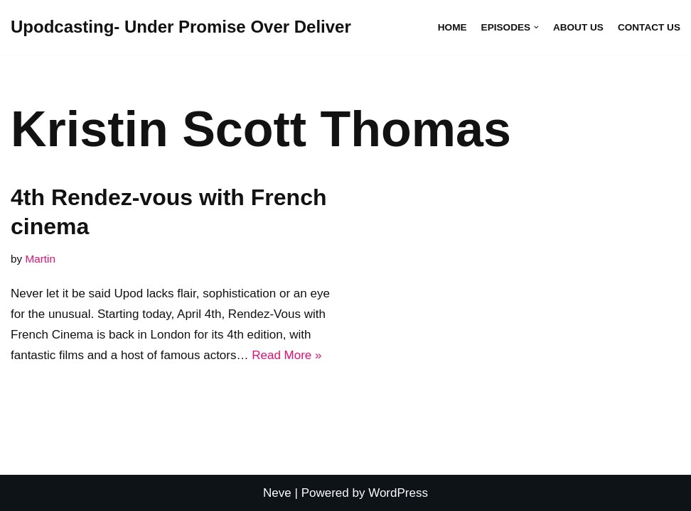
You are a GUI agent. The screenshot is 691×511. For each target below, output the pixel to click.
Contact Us (649, 27)
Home (452, 27)
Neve (277, 493)
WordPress (398, 493)
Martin (40, 259)
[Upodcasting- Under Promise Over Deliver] (181, 27)
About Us (578, 27)
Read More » (286, 355)
